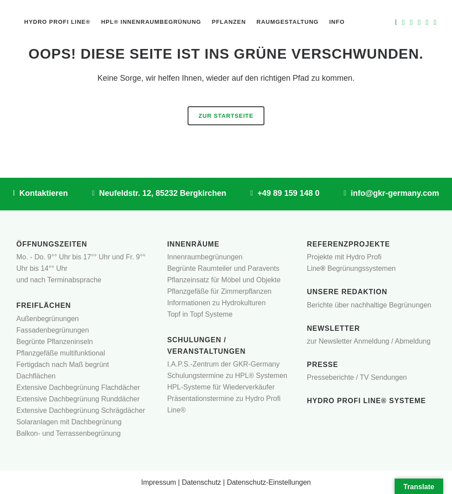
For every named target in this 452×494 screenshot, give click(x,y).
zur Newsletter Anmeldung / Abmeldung (368, 341)
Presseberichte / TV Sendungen (357, 377)
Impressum (158, 482)
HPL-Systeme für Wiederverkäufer (221, 387)
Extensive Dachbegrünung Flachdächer (78, 387)
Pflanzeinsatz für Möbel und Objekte (224, 280)
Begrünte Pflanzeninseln (54, 341)
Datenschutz (201, 482)
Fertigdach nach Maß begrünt (62, 364)
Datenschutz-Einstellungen (269, 482)
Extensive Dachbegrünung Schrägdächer (80, 410)
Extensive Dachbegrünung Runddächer (77, 399)
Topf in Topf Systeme (200, 314)
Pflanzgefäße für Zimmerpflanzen (219, 291)
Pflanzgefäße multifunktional (60, 353)
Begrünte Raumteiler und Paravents (223, 268)
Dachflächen (36, 376)
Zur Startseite (226, 115)
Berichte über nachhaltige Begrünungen (369, 305)
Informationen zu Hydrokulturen (216, 303)
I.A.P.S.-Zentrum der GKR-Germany (223, 364)
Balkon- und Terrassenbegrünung (68, 433)
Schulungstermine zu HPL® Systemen (227, 375)
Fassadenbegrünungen (52, 330)
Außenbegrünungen (47, 318)
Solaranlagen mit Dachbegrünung (68, 422)
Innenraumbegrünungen (205, 257)
